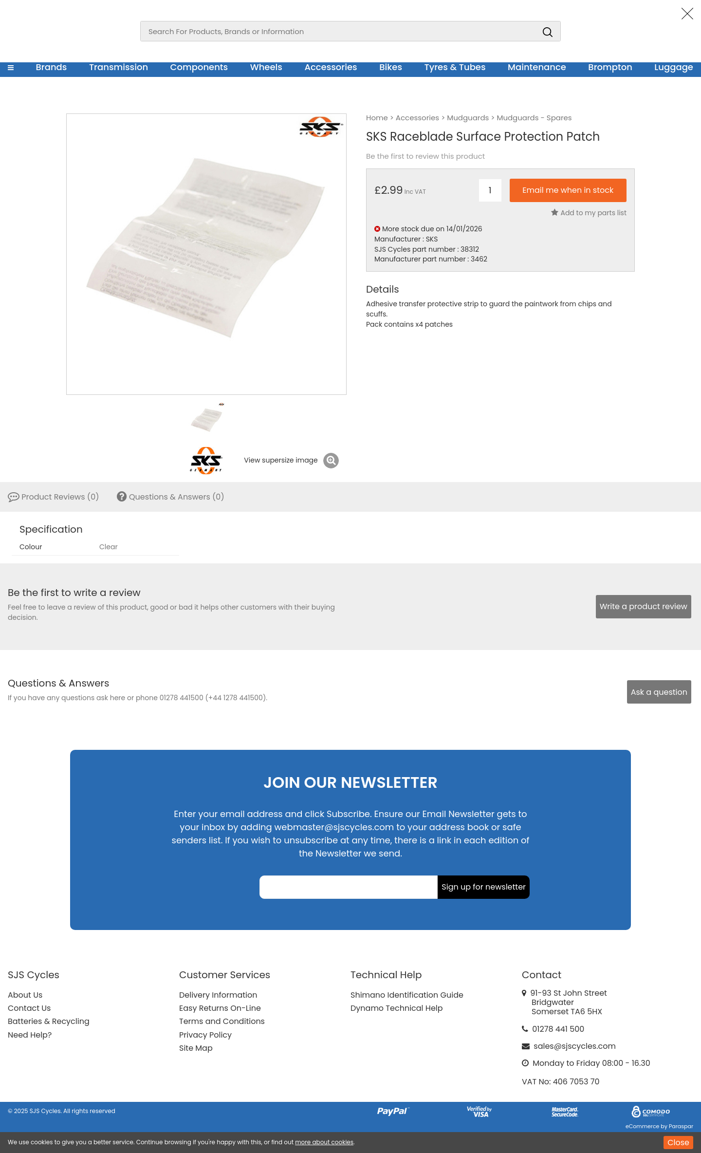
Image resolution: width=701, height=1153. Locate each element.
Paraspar (681, 1126)
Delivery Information (218, 995)
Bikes (390, 67)
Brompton (610, 67)
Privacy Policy (205, 1035)
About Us (25, 995)
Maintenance (537, 67)
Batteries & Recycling (49, 1021)
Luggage (673, 67)
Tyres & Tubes (455, 67)
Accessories (330, 67)
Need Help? (30, 1035)
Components (199, 67)
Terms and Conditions (222, 1021)
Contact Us (29, 1008)
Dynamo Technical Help (396, 1008)
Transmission (118, 67)
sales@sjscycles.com (575, 1046)
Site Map (196, 1048)
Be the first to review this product (425, 156)
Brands (51, 67)
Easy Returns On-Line (220, 1008)
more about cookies (324, 1142)
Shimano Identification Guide (406, 995)
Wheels (266, 67)
